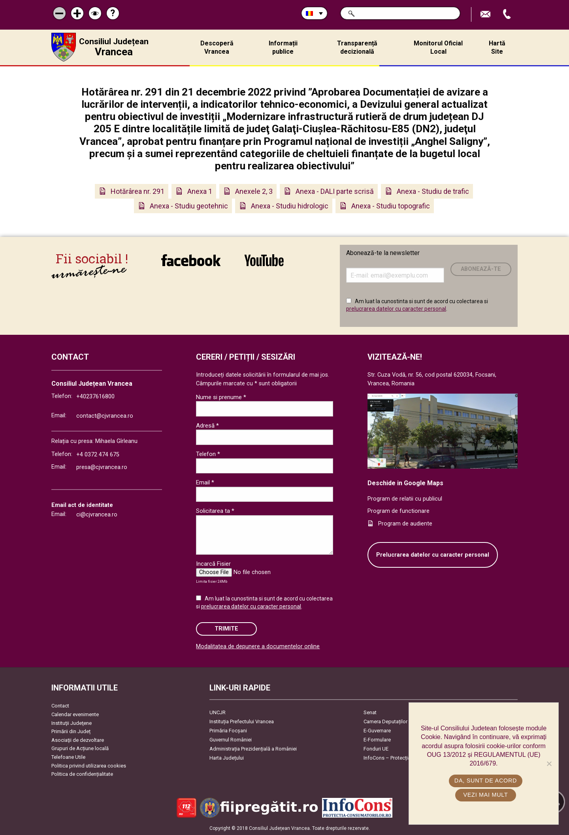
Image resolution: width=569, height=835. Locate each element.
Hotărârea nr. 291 (137, 191)
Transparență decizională (357, 47)
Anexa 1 (199, 191)
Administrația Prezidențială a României (253, 749)
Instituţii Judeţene (71, 723)
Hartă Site (497, 47)
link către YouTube (264, 260)
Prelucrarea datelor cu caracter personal (432, 555)
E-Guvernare (377, 731)
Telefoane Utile (68, 757)
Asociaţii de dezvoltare (77, 740)
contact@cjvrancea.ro (104, 416)
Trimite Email (486, 14)
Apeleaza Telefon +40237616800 (508, 14)
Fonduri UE (376, 749)
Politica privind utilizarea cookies (88, 766)
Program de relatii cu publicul (404, 498)
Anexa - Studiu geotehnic (189, 206)
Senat (370, 712)
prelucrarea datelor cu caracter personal (396, 309)
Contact (60, 706)
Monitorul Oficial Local (438, 47)
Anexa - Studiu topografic (390, 206)
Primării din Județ (70, 731)
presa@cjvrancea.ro (101, 467)
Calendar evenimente (75, 714)
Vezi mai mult (485, 795)
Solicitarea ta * (215, 510)
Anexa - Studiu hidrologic (289, 206)
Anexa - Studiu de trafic (433, 191)
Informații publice (283, 47)
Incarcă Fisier (213, 563)
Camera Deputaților (385, 721)
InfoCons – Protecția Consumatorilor (405, 758)
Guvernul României (230, 740)
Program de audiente (405, 523)
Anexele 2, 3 (254, 191)
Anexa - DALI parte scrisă (335, 191)
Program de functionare (398, 511)
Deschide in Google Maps (405, 483)
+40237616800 (95, 396)
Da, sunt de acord (485, 780)
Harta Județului (226, 758)
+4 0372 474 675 (97, 454)
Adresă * (207, 425)
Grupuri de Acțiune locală (80, 748)
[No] (549, 763)
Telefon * (208, 454)
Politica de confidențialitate (82, 774)
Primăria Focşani (228, 731)
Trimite (226, 628)
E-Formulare (377, 740)
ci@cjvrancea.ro (96, 514)
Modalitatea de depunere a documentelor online (258, 646)
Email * (205, 482)
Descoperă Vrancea (217, 47)
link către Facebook (190, 260)
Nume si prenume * (221, 397)
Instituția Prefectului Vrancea (241, 721)
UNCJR (217, 712)
